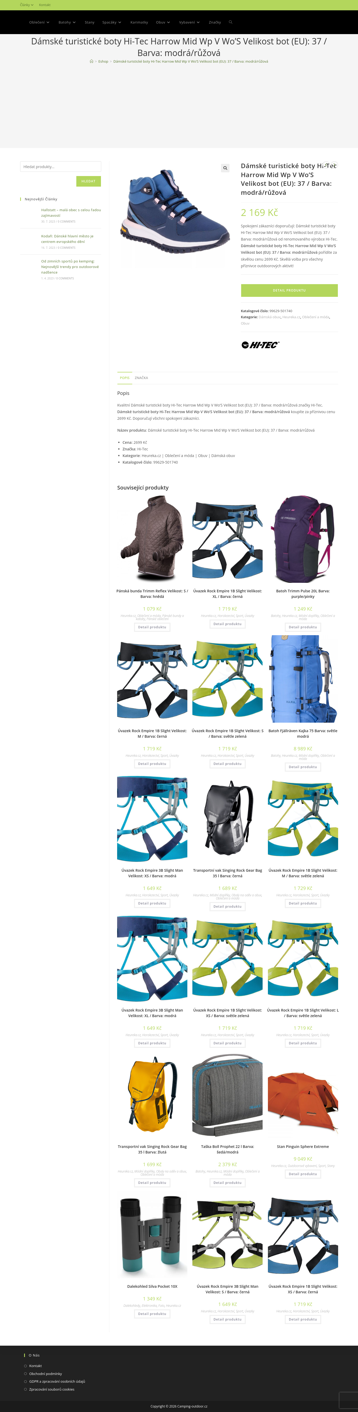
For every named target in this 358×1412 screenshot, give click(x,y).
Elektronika (149, 1305)
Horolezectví (226, 615)
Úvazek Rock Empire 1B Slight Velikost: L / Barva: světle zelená (303, 1013)
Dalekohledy (131, 1305)
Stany (331, 1166)
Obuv (245, 323)
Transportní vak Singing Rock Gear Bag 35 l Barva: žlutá (152, 1149)
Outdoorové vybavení (302, 1166)
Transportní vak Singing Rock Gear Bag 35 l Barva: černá (227, 873)
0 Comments (66, 221)
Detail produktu (289, 290)
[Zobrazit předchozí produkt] (326, 165)
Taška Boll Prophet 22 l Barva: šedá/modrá (227, 1149)
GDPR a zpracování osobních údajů (57, 1381)
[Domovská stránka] (91, 61)
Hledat (89, 181)
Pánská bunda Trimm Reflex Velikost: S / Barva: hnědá (152, 593)
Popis (125, 378)
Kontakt (44, 5)
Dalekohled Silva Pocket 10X (152, 1286)
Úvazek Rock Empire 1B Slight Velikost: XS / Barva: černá (302, 1289)
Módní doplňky (309, 615)
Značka (141, 378)
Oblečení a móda (315, 317)
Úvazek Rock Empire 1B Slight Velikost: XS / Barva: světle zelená (227, 1013)
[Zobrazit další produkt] (334, 165)
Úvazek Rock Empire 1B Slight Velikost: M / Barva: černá (152, 733)
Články (27, 5)
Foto (161, 1305)
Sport (239, 615)
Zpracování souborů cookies (51, 1389)
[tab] (124, 378)
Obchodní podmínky (45, 1373)
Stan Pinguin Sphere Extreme (303, 1146)
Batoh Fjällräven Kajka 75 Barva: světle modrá (302, 733)
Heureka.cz (291, 317)
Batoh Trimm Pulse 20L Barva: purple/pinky (303, 593)
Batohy (275, 615)
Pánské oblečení (158, 619)
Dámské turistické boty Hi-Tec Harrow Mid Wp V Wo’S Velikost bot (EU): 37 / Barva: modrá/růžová (190, 61)
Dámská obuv (270, 317)
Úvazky (249, 615)
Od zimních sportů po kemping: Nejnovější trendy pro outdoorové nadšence (70, 267)
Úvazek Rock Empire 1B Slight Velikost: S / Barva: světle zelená (227, 733)
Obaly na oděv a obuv (247, 895)
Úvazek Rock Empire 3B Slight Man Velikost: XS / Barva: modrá (152, 873)
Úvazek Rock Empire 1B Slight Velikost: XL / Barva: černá (227, 593)
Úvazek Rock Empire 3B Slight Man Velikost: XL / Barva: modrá (152, 1013)
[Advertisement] (179, 107)
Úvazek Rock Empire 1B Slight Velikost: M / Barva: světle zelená (302, 873)
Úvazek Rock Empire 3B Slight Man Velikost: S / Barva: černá (227, 1289)
